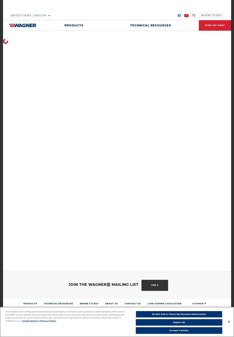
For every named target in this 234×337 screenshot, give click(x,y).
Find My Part (215, 25)
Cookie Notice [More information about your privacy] (30, 321)
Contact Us (133, 303)
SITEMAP (199, 303)
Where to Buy (211, 15)
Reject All (179, 322)
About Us (111, 303)
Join (153, 285)
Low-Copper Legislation (164, 303)
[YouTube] (186, 16)
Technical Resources (150, 25)
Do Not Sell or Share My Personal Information (179, 314)
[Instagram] (193, 16)
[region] (117, 322)
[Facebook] (179, 16)
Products (73, 25)
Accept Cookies (179, 330)
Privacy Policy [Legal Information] (47, 321)
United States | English (28, 15)
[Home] (25, 25)
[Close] (228, 321)
